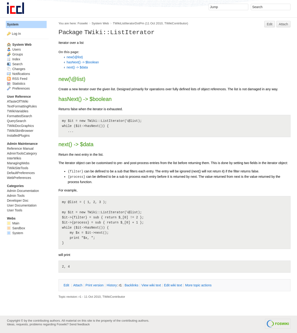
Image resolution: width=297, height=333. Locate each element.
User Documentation (22, 205)
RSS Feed (17, 79)
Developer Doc (18, 200)
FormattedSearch (19, 116)
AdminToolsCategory (22, 153)
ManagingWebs (18, 163)
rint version (95, 285)
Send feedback (79, 324)
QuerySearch (16, 121)
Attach (283, 24)
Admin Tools (16, 195)
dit (67, 285)
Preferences (18, 88)
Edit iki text (173, 285)
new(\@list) (75, 57)
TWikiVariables (17, 111)
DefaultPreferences (21, 173)
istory (112, 285)
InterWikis (14, 158)
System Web (100, 23)
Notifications (18, 74)
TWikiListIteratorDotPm (128, 23)
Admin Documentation (23, 191)
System (13, 24)
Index (13, 59)
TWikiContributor (175, 23)
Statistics (16, 83)
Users (14, 49)
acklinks (131, 285)
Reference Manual (20, 148)
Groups (15, 54)
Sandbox (16, 228)
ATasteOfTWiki (17, 101)
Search (15, 64)
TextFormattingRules (22, 106)
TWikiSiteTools (17, 168)
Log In (16, 34)
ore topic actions (198, 285)
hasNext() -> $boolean (83, 62)
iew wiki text (151, 285)
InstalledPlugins (18, 135)
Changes (16, 69)
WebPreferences (19, 178)
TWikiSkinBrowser (20, 131)
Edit (269, 24)
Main (13, 223)
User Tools (14, 210)
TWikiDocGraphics (20, 126)
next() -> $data (77, 67)
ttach (77, 285)
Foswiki (82, 23)
